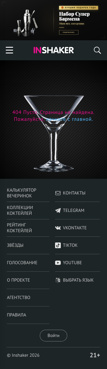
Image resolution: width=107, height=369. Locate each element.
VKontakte (71, 228)
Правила (16, 315)
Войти (54, 335)
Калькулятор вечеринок (21, 193)
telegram (69, 210)
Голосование (22, 263)
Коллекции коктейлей (20, 210)
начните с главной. (69, 119)
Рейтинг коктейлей (19, 228)
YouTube (68, 263)
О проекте (18, 280)
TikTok (66, 245)
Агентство (18, 297)
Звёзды (15, 245)
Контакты (70, 193)
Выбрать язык (74, 280)
